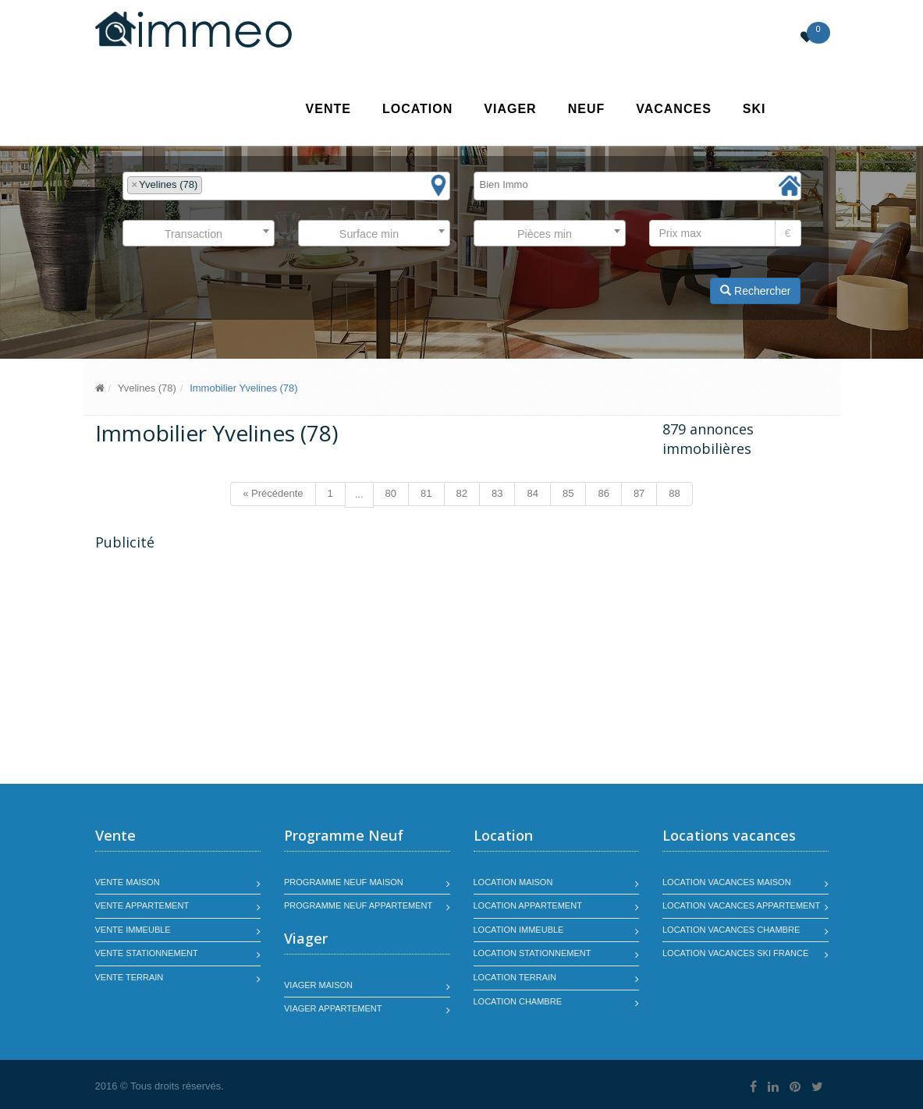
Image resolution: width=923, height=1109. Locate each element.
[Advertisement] (226, 669)
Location (417, 108)
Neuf (586, 108)
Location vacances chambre (731, 929)
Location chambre (518, 1001)
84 (532, 493)
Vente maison (127, 882)
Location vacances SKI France (735, 953)
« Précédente (273, 493)
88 (674, 493)
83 (497, 493)
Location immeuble (519, 929)
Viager (510, 108)
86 (603, 493)
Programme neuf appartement (358, 905)
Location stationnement (532, 953)
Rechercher (755, 291)
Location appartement (528, 905)
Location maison (513, 882)
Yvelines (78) (147, 388)
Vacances (674, 108)
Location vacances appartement (741, 905)
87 (639, 493)
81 (426, 493)
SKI (754, 108)
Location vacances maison (726, 882)
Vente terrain (129, 977)
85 (568, 493)
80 (390, 493)
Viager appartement (333, 1008)
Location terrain (515, 977)
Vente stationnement (146, 953)
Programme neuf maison (343, 882)
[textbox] (210, 185)
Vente (328, 108)
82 (461, 493)
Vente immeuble (133, 929)
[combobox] (286, 186)
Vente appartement (142, 905)
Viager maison (318, 985)
